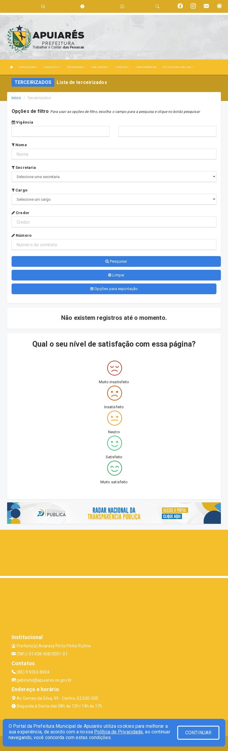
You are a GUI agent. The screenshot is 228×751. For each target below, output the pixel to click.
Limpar (116, 275)
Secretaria (24, 167)
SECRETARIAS (76, 67)
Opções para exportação (114, 288)
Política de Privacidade (118, 732)
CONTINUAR (198, 733)
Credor (20, 213)
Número (21, 235)
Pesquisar (116, 261)
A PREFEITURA (28, 67)
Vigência (22, 122)
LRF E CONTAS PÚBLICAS (178, 67)
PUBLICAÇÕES (100, 67)
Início (16, 98)
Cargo (19, 190)
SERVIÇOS (122, 67)
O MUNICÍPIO (52, 67)
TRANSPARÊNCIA (146, 67)
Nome (19, 145)
